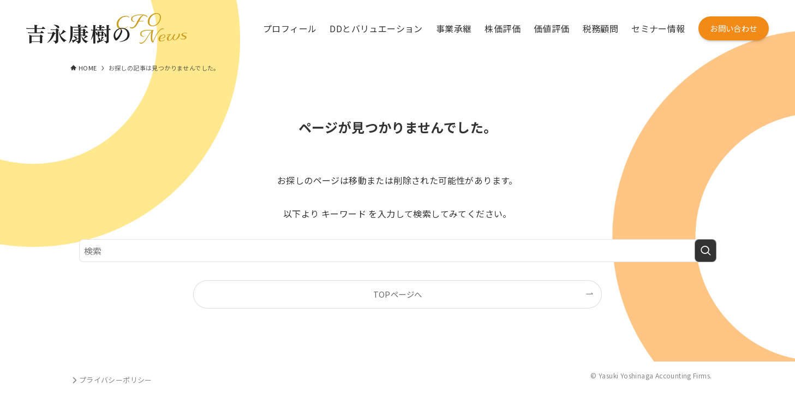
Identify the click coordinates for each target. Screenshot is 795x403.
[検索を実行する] (705, 250)
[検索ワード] (397, 250)
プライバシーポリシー (111, 380)
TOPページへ (397, 294)
